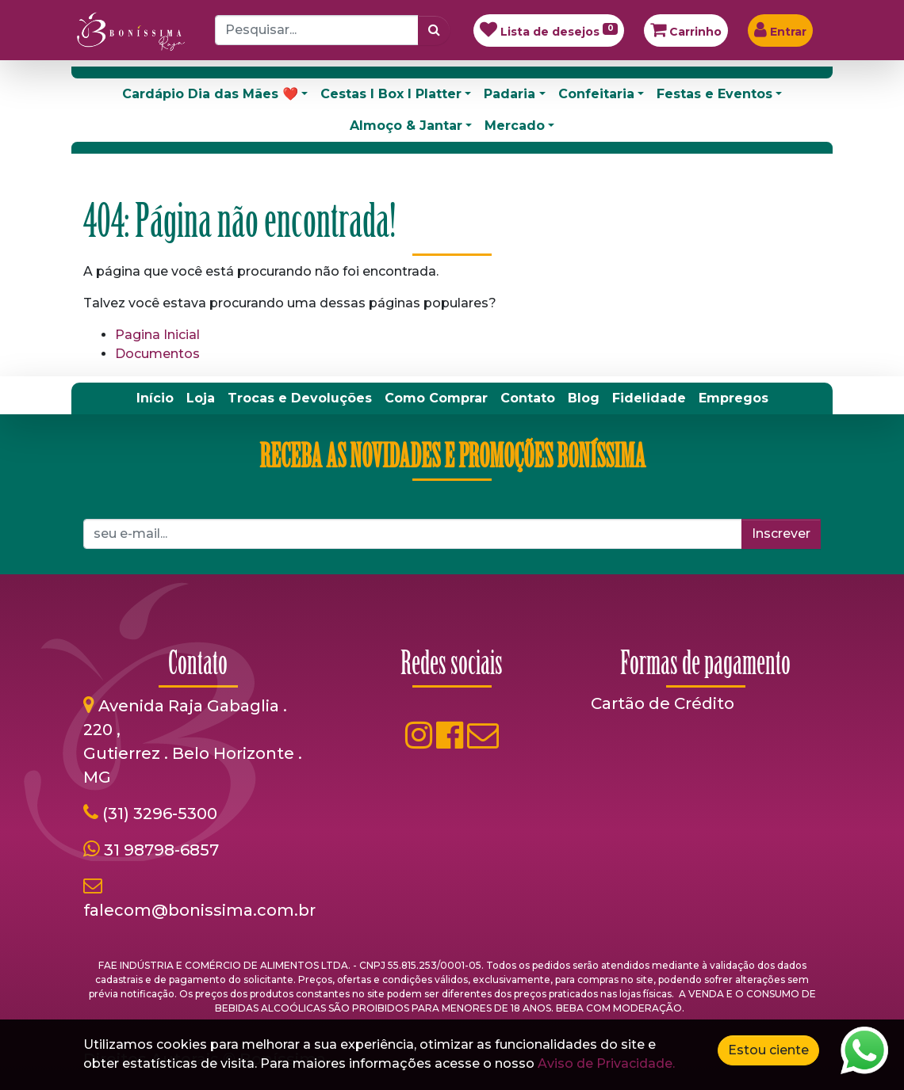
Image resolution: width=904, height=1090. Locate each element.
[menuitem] (155, 398)
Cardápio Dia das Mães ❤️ (210, 93)
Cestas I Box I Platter (391, 93)
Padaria (509, 93)
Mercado (515, 125)
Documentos (157, 353)
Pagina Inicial (157, 334)
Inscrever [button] (781, 533)
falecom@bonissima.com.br (199, 910)
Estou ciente (768, 1050)
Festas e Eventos (714, 93)
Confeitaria (596, 93)
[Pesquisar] (434, 30)
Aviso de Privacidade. (606, 1063)
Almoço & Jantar (406, 125)
